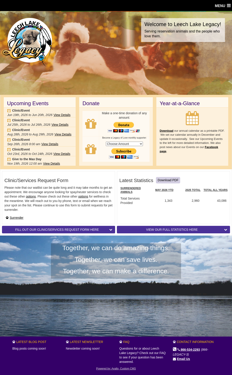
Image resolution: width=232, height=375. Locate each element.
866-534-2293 (189, 349)
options (31, 196)
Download (166, 130)
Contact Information (195, 342)
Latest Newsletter (86, 342)
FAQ (126, 342)
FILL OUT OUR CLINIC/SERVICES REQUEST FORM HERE (63, 229)
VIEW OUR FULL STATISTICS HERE (186, 229)
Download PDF (168, 180)
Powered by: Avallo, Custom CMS (116, 368)
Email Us (183, 359)
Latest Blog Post (31, 342)
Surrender (16, 217)
